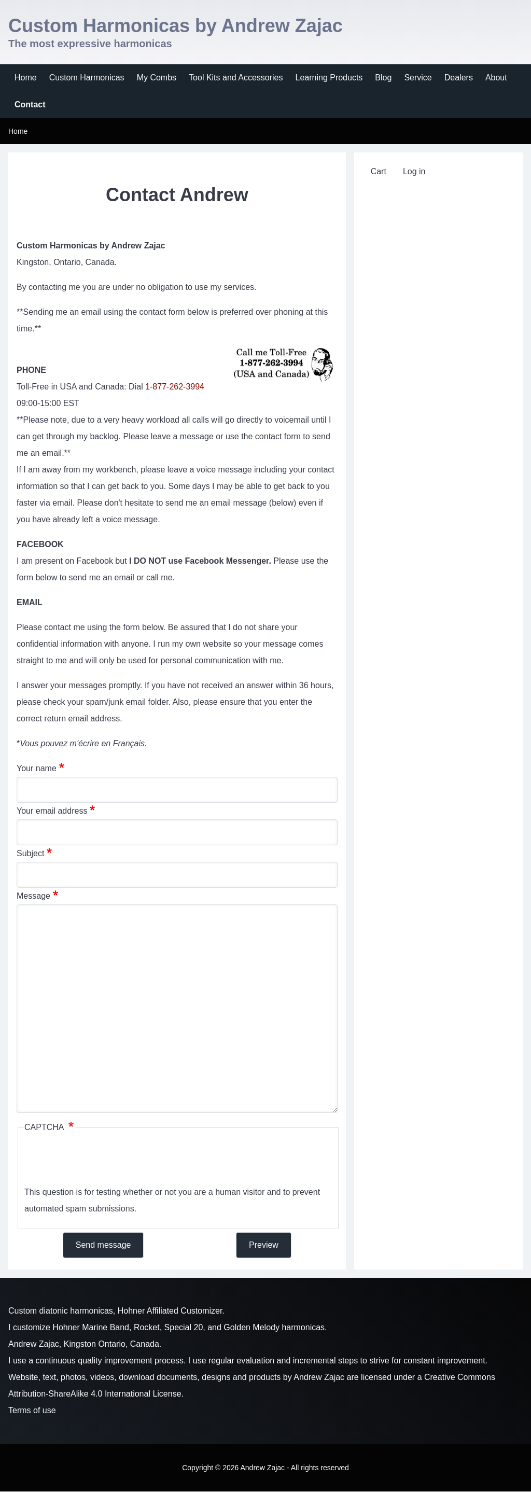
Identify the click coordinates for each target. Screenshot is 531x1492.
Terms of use (32, 1410)
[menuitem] (25, 77)
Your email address (52, 810)
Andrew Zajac (319, 1377)
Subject (30, 853)
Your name (37, 768)
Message (33, 895)
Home (17, 131)
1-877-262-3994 (174, 386)
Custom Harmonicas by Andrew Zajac (175, 25)
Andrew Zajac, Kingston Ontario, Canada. (84, 1344)
